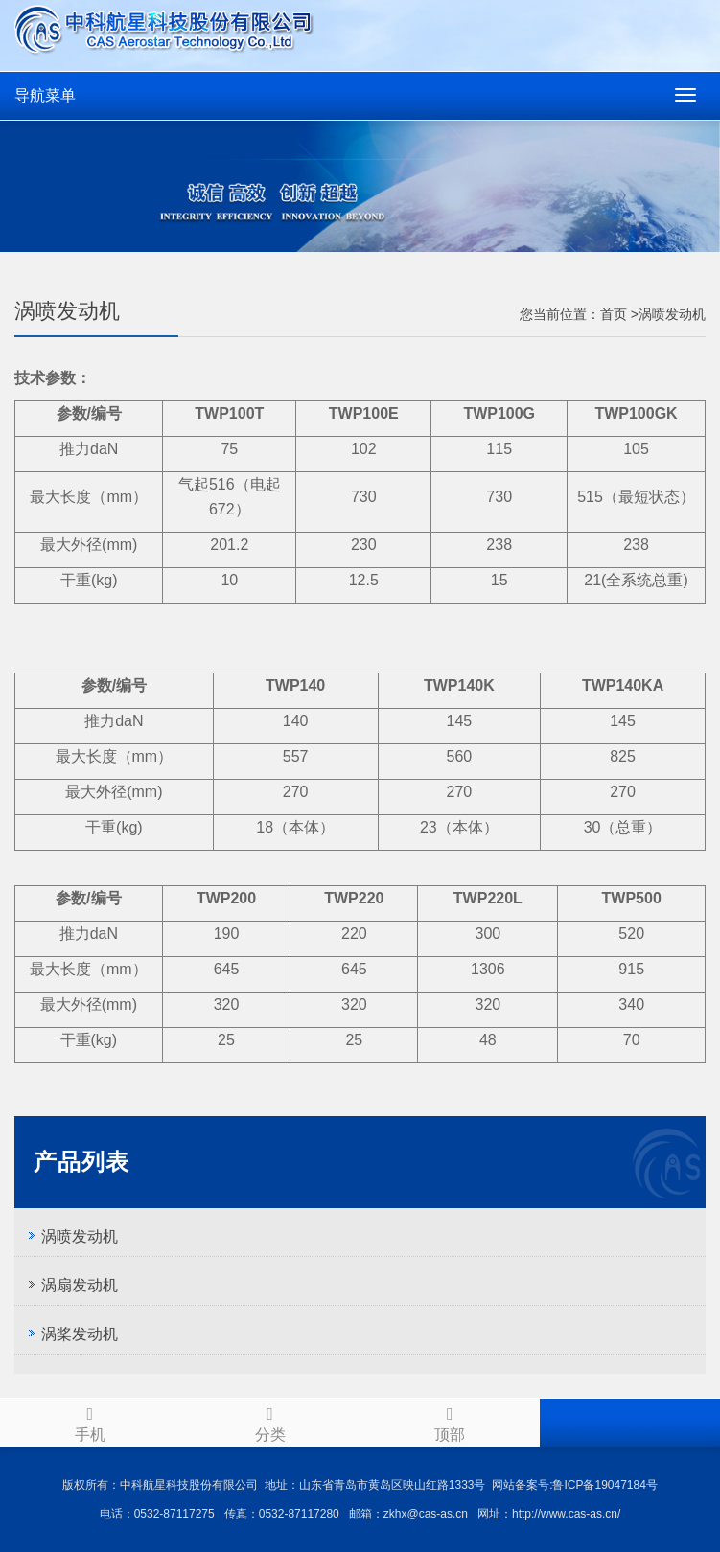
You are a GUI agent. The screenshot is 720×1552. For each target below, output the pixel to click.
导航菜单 (45, 95)
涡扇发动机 (79, 1285)
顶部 (450, 1421)
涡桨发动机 (79, 1334)
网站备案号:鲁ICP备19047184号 (575, 1485)
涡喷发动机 (79, 1236)
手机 (90, 1421)
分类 (270, 1421)
